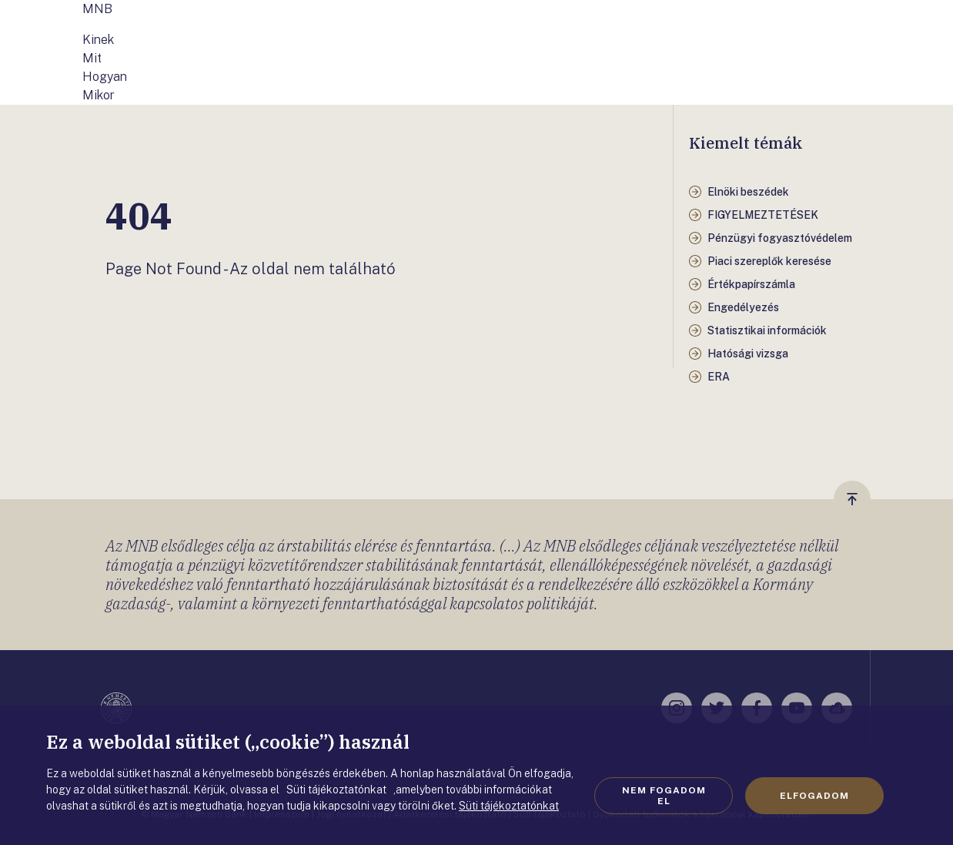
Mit (92, 58)
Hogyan (104, 76)
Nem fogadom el (664, 795)
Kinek (98, 39)
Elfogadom (814, 795)
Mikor (98, 95)
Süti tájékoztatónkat (509, 806)
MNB (97, 9)
